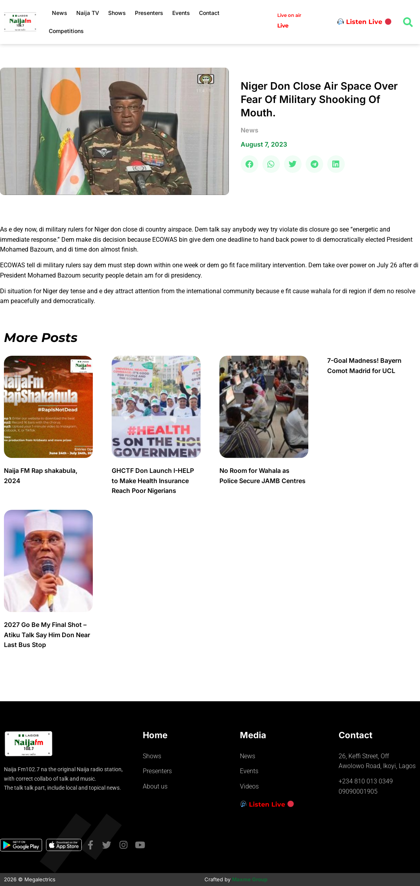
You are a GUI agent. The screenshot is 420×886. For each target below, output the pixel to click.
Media (253, 735)
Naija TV (87, 12)
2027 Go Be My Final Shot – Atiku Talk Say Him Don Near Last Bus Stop (47, 635)
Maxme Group (249, 879)
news (249, 130)
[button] (249, 164)
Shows (117, 12)
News (59, 12)
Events (181, 12)
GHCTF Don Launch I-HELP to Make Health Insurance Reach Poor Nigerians (153, 480)
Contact (209, 12)
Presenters (149, 12)
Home (155, 735)
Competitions (66, 31)
